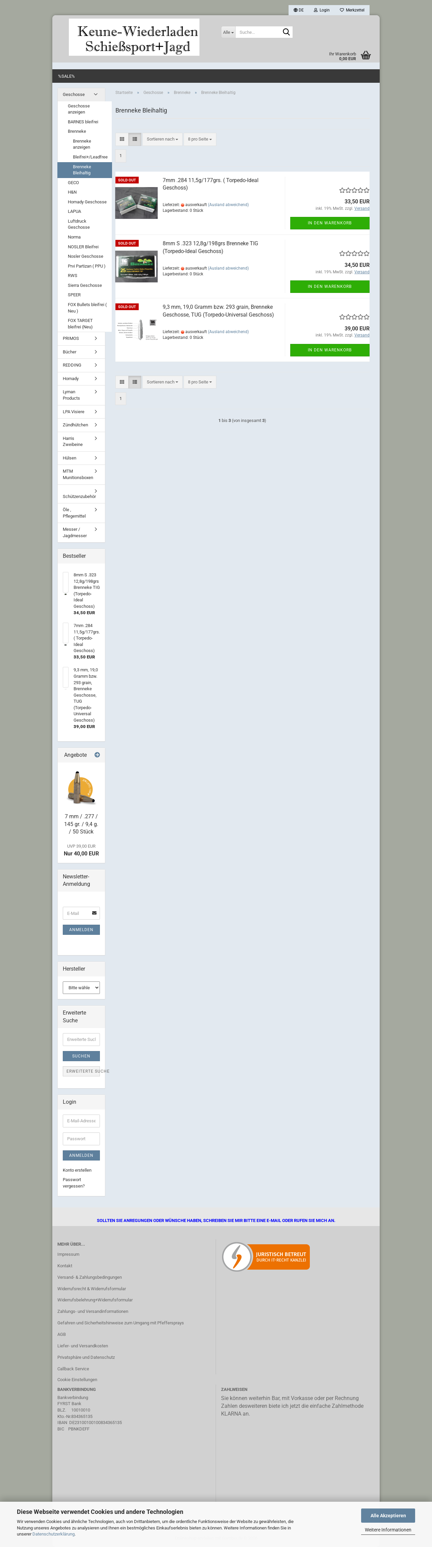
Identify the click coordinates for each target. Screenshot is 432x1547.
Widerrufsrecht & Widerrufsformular (91, 1288)
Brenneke (77, 131)
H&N (72, 192)
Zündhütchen (75, 424)
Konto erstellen (77, 1170)
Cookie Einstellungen (77, 1379)
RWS (72, 275)
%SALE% (66, 76)
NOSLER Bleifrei (83, 246)
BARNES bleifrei (83, 121)
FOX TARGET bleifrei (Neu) (80, 323)
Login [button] (322, 10)
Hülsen (69, 457)
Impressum (68, 1254)
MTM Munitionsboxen (78, 474)
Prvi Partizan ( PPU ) (87, 266)
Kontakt (64, 1265)
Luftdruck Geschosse (79, 224)
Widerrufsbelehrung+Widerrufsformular (95, 1299)
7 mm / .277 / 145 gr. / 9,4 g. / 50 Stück (81, 824)
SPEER (74, 294)
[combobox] (162, 139)
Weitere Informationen (388, 1529)
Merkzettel (352, 10)
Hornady (71, 378)
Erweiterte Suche (83, 1071)
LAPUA (74, 211)
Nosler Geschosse (85, 256)
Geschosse (74, 94)
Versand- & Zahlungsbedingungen (89, 1277)
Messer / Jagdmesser (75, 532)
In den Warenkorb (330, 223)
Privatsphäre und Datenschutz (86, 1357)
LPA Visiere (73, 411)
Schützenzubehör (79, 496)
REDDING (72, 365)
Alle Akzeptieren (388, 1515)
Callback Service (73, 1368)
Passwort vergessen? (74, 1183)
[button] (299, 10)
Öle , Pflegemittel (74, 513)
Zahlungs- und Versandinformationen (92, 1311)
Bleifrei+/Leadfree (90, 156)
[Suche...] (228, 32)
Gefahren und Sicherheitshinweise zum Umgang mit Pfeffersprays (120, 1322)
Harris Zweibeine (73, 441)
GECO (73, 182)
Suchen (81, 1056)
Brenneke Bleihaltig (82, 170)
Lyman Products (71, 395)
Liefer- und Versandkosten (82, 1345)
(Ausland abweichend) (228, 204)
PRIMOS (71, 338)
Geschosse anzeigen (79, 109)
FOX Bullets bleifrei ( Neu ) (87, 308)
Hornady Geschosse (87, 201)
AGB (61, 1334)
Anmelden (81, 929)
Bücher (69, 351)
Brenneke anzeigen (82, 144)
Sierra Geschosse (85, 285)
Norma (74, 237)
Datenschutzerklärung (53, 1534)
